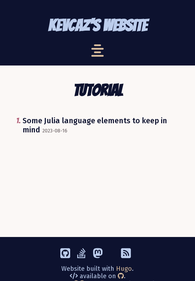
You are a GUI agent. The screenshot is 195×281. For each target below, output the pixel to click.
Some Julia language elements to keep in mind (95, 125)
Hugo (124, 269)
